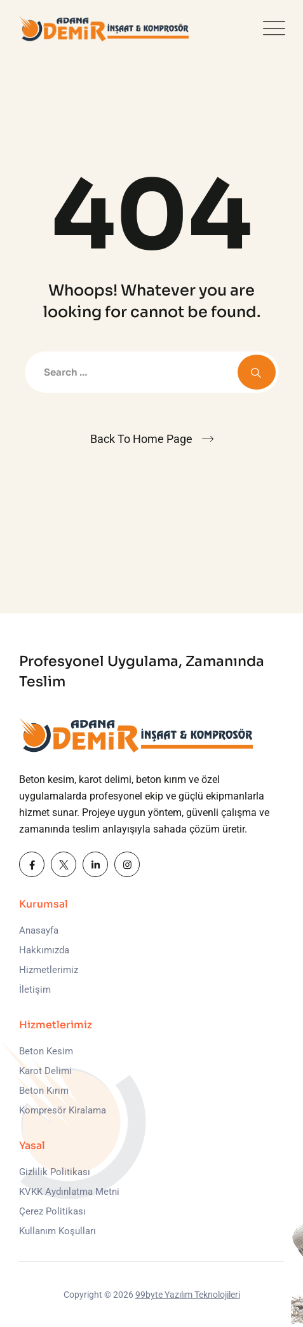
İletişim (35, 989)
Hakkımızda (44, 950)
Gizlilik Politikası (54, 1172)
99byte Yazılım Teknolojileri (187, 1295)
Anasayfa (38, 930)
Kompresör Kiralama (62, 1110)
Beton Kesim (46, 1051)
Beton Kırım (44, 1090)
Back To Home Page (141, 439)
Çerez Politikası (52, 1211)
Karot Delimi (45, 1071)
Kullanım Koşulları (57, 1231)
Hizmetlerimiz (48, 970)
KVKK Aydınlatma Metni (69, 1191)
